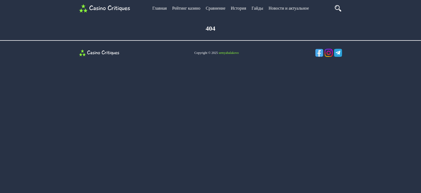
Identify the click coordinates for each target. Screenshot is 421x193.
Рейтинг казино (186, 8)
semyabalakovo (229, 53)
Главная (159, 8)
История (238, 8)
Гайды (257, 8)
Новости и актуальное (288, 8)
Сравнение (215, 8)
